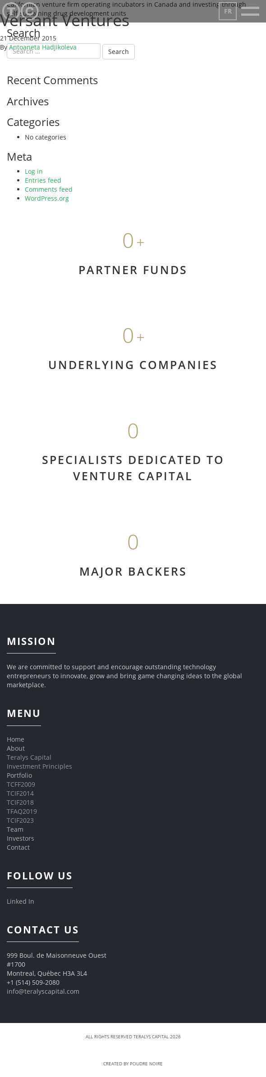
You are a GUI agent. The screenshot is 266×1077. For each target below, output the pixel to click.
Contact (18, 847)
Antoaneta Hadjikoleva (43, 47)
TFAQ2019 (22, 811)
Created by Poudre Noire (133, 1063)
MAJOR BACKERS (133, 571)
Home (15, 739)
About (16, 748)
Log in (34, 171)
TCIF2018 (20, 802)
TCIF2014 (20, 793)
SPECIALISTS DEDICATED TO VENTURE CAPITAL (133, 467)
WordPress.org (47, 198)
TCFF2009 (21, 784)
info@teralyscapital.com (43, 991)
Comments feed (49, 189)
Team (15, 829)
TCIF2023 (20, 820)
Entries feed (43, 180)
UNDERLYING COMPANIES (133, 364)
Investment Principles (39, 766)
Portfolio (19, 775)
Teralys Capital (29, 757)
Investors (20, 838)
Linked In (20, 901)
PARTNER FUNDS (133, 269)
